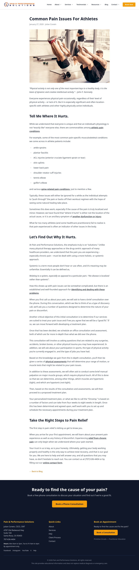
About (58, 4)
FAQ (50, 534)
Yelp (34, 550)
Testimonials (82, 4)
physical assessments (56, 361)
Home (49, 4)
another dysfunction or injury (87, 216)
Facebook (7, 550)
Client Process (55, 537)
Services (69, 4)
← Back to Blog (36, 471)
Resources (97, 4)
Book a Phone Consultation (69, 504)
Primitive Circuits (100, 539)
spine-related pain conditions (55, 189)
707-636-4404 (9, 539)
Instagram (16, 550)
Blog (106, 4)
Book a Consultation (106, 532)
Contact (115, 4)
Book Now (129, 4)
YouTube (25, 550)
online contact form (52, 462)
